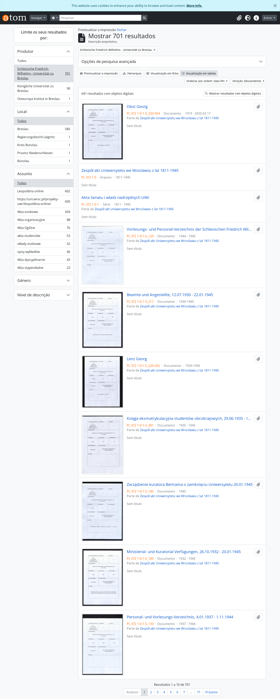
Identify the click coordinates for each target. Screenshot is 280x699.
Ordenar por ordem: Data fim (205, 81)
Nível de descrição (33, 294)
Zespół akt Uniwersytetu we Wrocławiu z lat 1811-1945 (179, 118)
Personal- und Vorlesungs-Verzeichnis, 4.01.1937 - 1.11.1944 (180, 617)
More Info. (194, 6)
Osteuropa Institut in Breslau (43, 99)
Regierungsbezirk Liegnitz (43, 138)
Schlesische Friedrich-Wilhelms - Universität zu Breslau (43, 73)
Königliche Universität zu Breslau (43, 88)
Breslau (43, 130)
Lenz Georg (137, 359)
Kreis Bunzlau (43, 146)
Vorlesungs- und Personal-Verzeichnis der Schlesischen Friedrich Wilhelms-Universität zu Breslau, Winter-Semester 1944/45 (190, 229)
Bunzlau (43, 162)
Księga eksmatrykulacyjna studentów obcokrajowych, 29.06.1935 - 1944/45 (190, 418)
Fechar (122, 30)
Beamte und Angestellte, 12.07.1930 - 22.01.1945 (170, 294)
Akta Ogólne (43, 228)
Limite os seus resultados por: (44, 35)
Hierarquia (132, 73)
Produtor (25, 51)
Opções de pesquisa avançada (108, 61)
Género (24, 280)
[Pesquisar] (100, 18)
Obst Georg (137, 106)
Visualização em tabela (199, 73)
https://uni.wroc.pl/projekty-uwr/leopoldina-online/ (43, 201)
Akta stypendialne (43, 268)
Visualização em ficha (162, 73)
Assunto (24, 173)
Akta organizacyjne (43, 220)
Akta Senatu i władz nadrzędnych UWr (115, 197)
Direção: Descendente (247, 81)
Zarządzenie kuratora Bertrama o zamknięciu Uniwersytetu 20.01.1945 (190, 484)
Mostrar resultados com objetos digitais (233, 93)
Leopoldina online (43, 192)
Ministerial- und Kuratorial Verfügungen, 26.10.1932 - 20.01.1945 (184, 551)
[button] (239, 18)
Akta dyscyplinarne (43, 260)
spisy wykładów (43, 252)
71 (198, 692)
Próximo (211, 692)
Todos (21, 61)
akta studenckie (43, 236)
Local (22, 111)
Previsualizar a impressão (99, 73)
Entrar (268, 18)
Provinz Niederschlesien (43, 154)
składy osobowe (43, 244)
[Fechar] (275, 5)
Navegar (37, 18)
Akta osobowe (43, 212)
